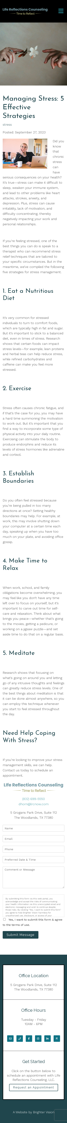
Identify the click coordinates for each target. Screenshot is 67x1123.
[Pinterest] (57, 1038)
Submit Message (20, 935)
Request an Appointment (33, 1087)
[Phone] (19, 1038)
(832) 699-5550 (33, 799)
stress (7, 124)
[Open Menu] (60, 11)
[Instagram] (38, 1038)
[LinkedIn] (47, 1038)
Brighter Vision (43, 1112)
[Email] (10, 1038)
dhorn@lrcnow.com (34, 804)
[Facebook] (29, 1038)
